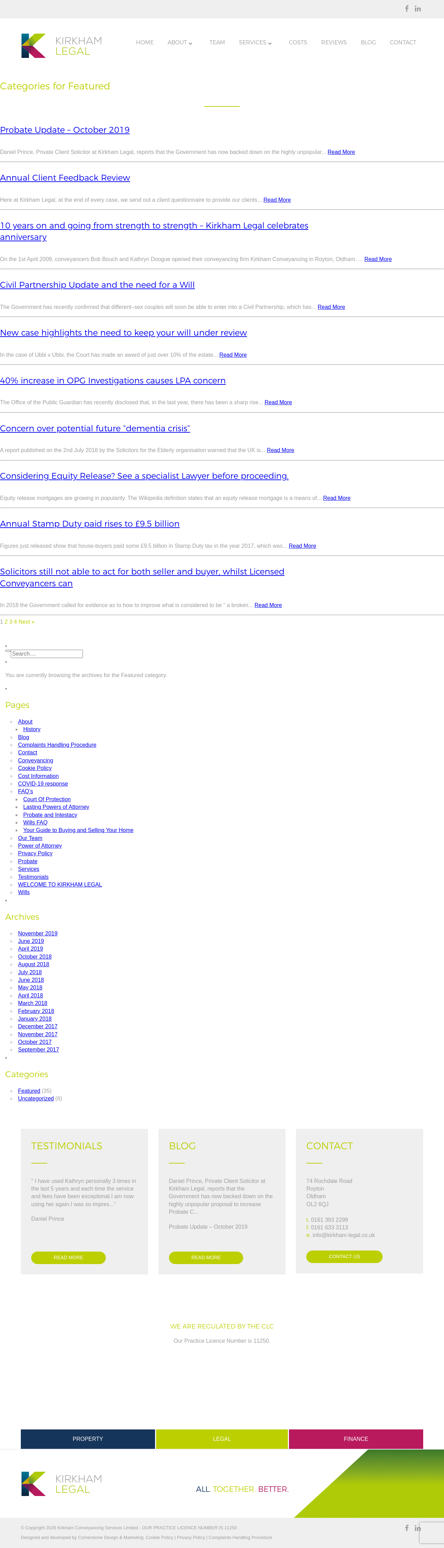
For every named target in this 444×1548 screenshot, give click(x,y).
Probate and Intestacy (50, 815)
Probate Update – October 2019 (65, 130)
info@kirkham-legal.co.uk (344, 1235)
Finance (356, 1439)
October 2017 (35, 1042)
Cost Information (38, 776)
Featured (29, 1091)
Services (28, 869)
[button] (8, 651)
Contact (27, 752)
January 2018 (35, 1019)
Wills (24, 892)
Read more (68, 1257)
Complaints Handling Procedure (57, 745)
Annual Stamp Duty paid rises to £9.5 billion (90, 524)
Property (87, 1439)
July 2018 (30, 972)
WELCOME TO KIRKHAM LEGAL (60, 885)
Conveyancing (35, 760)
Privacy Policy (35, 853)
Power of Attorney (40, 846)
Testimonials (33, 877)
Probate (27, 861)
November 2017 (38, 1034)
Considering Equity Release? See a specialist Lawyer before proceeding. (144, 476)
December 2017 (38, 1026)
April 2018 (30, 995)
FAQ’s (25, 791)
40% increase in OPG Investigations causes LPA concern (113, 380)
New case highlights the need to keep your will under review (123, 333)
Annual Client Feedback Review (65, 178)
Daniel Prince (47, 1219)
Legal (222, 1439)
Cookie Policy (35, 768)
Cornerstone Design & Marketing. (111, 1537)
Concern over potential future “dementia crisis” (95, 428)
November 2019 (38, 933)
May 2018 (30, 988)
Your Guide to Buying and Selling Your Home (78, 830)
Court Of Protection (47, 799)
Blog (23, 737)
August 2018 (33, 964)
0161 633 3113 (329, 1227)
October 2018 (35, 957)
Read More (341, 152)
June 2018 (31, 980)
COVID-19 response (43, 784)
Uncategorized (36, 1098)
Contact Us (344, 1256)
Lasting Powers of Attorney (56, 807)
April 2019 (30, 949)
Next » (26, 622)
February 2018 (36, 1011)
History (32, 729)
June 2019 (31, 941)
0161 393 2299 (329, 1220)
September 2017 (38, 1050)
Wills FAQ (35, 822)
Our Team (30, 838)
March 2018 (33, 1003)
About (25, 722)
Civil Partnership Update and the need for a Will (97, 285)
